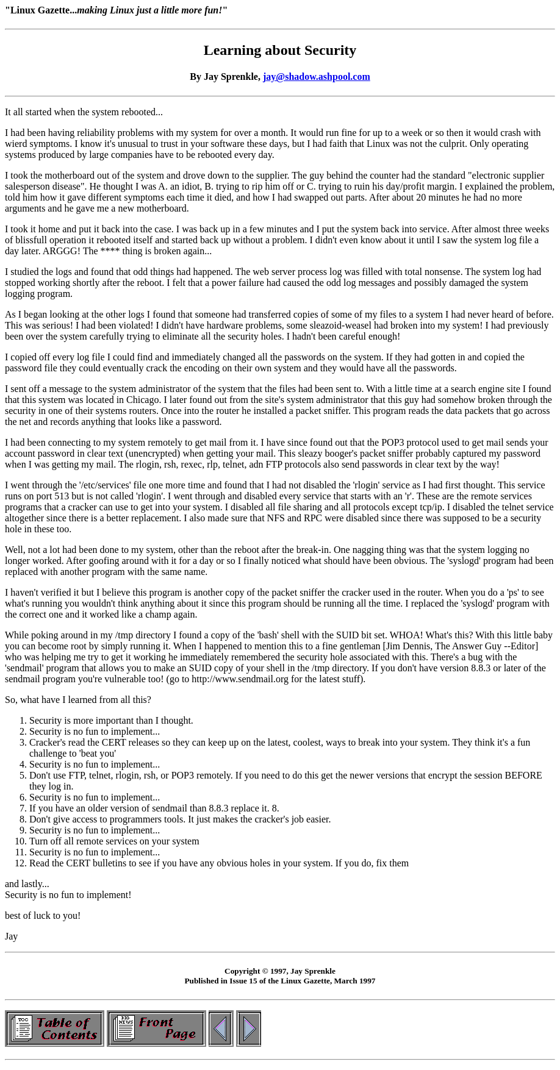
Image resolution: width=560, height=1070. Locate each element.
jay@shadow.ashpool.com (316, 76)
